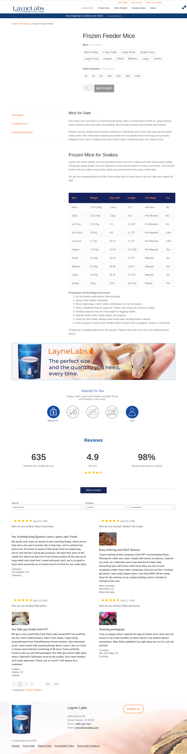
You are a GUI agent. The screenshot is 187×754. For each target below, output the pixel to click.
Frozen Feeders (33, 690)
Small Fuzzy (147, 52)
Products (25, 23)
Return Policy (45, 746)
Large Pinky (128, 52)
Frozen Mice (87, 8)
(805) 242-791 (82, 724)
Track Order (29, 746)
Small (120, 58)
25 (93, 76)
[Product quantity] (88, 88)
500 (127, 76)
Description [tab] (17, 115)
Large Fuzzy (91, 58)
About (153, 8)
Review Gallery (139, 8)
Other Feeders (120, 8)
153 (48, 684)
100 (109, 76)
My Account (136, 2)
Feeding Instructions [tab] (22, 132)
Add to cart (104, 88)
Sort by (15, 503)
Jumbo (157, 58)
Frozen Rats (103, 8)
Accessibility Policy (64, 746)
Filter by (89, 503)
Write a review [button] (93, 490)
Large (145, 58)
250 (118, 76)
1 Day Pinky (110, 52)
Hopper (108, 58)
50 (101, 76)
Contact (16, 746)
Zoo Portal (122, 2)
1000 (137, 76)
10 (85, 76)
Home (15, 23)
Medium (132, 58)
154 (56, 684)
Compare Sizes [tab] (20, 123)
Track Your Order (154, 2)
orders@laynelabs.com (86, 727)
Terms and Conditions (88, 746)
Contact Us (133, 708)
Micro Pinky (91, 52)
